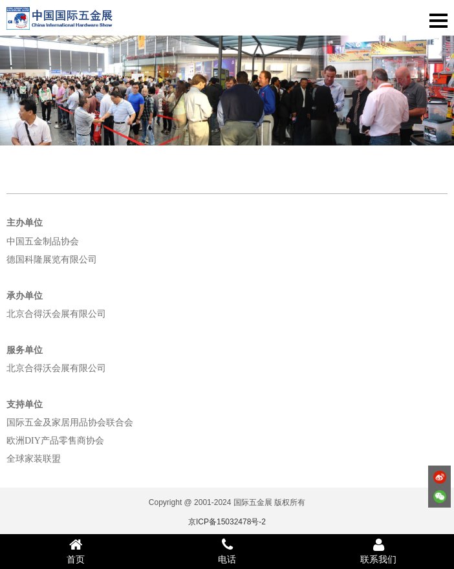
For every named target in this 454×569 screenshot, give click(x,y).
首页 (75, 550)
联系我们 (378, 550)
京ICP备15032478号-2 (227, 521)
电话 (227, 550)
